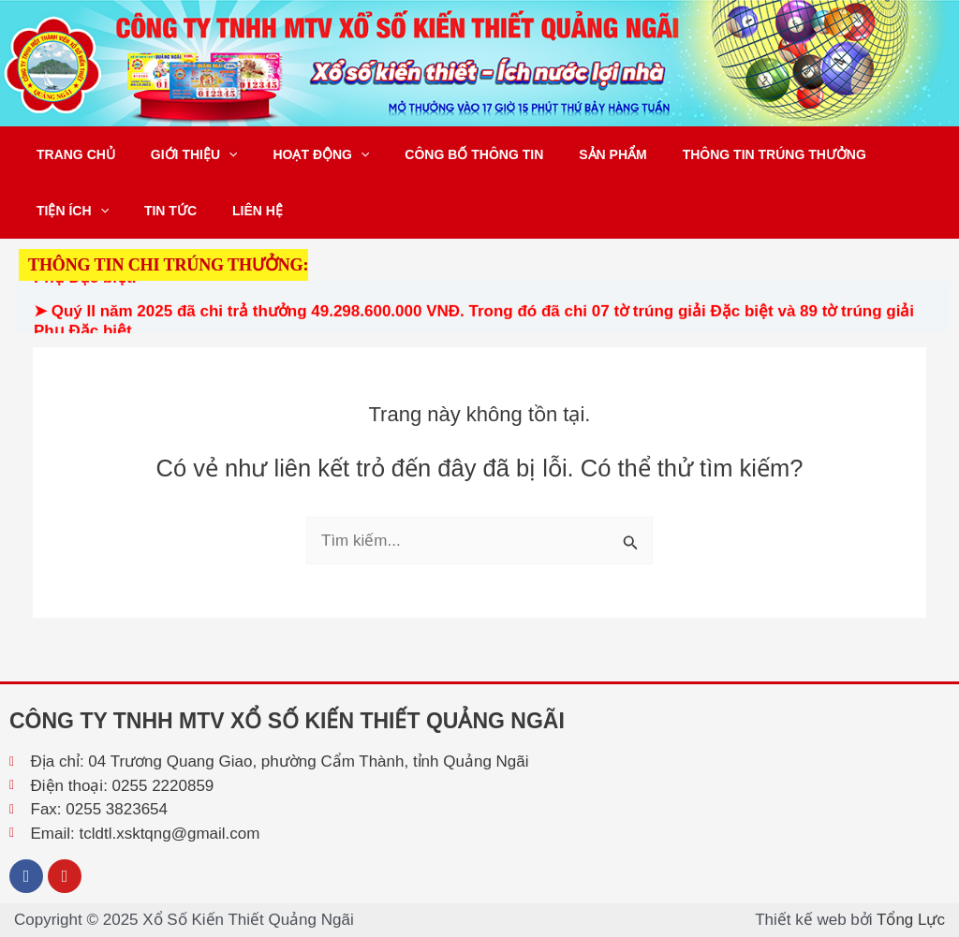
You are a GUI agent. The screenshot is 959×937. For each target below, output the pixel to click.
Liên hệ (234, 210)
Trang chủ (71, 154)
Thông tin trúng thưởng (723, 154)
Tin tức (156, 210)
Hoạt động (298, 154)
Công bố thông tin (441, 154)
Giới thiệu (180, 154)
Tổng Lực (911, 920)
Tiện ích (68, 211)
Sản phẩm (570, 154)
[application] (214, 154)
